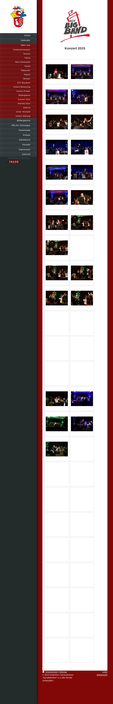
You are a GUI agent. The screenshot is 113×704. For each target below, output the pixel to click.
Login (104, 672)
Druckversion (50, 672)
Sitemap (63, 672)
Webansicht (102, 675)
